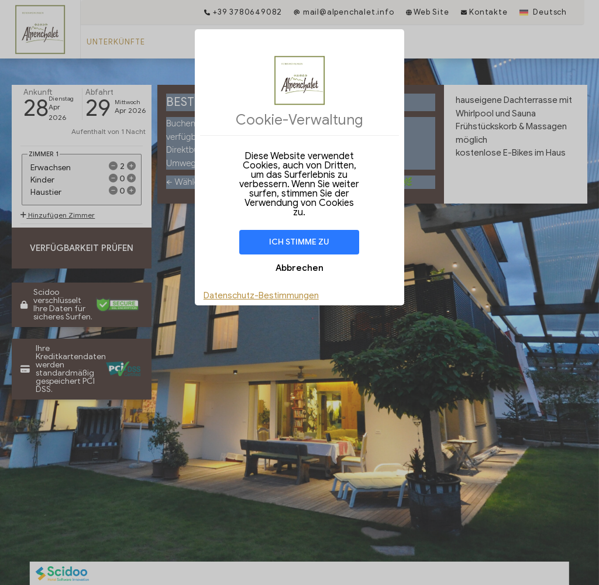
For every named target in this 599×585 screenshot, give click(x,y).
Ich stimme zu (299, 242)
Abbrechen (299, 268)
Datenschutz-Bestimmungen (261, 295)
